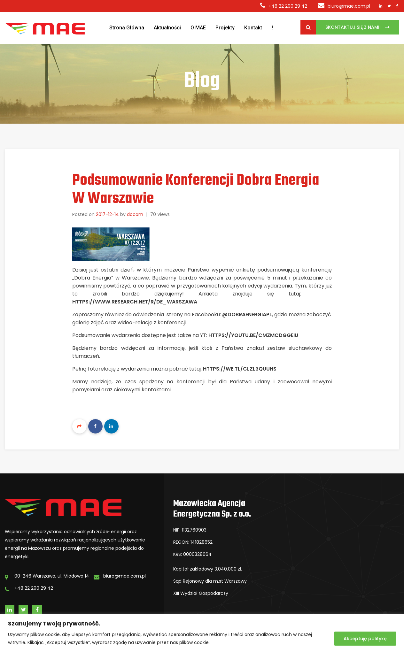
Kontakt (253, 28)
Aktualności (167, 28)
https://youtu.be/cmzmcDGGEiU (253, 335)
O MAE (198, 28)
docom (135, 214)
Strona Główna (126, 28)
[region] (202, 633)
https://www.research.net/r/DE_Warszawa (135, 301)
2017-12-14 (107, 214)
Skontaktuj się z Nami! (353, 27)
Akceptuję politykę (365, 638)
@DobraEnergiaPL (247, 314)
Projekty (225, 28)
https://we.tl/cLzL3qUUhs (239, 368)
